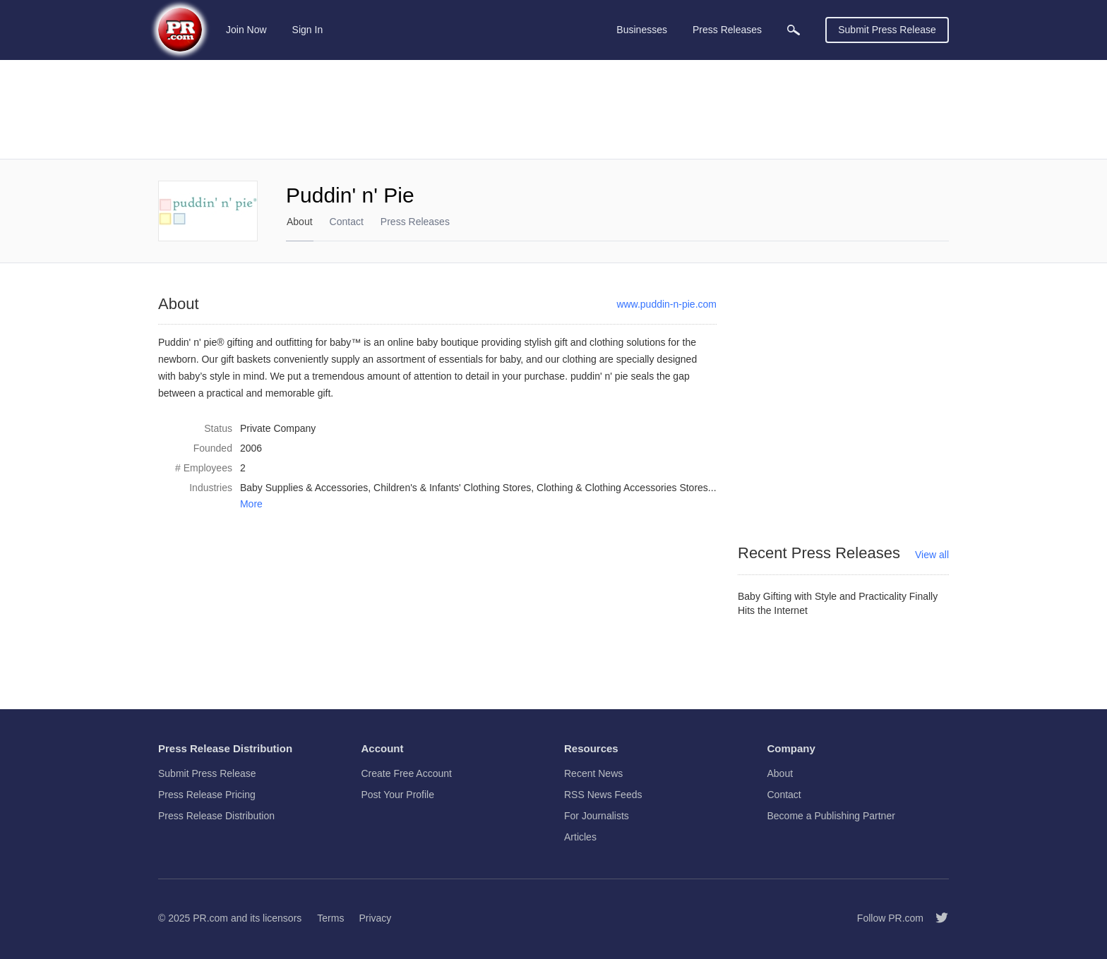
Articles (580, 837)
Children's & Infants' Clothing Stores (452, 487)
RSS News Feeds (603, 794)
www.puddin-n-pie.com (666, 304)
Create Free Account (406, 773)
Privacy (375, 918)
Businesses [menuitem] (641, 29)
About (300, 221)
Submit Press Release (887, 29)
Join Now (246, 29)
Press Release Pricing (207, 794)
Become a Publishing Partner (831, 815)
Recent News (593, 773)
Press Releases (415, 221)
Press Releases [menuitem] (727, 29)
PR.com (210, 918)
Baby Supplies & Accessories (304, 487)
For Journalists (596, 815)
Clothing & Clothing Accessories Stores (622, 487)
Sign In (307, 29)
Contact (347, 221)
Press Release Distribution (216, 815)
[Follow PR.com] (936, 918)
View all (932, 554)
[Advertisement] (553, 109)
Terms (330, 918)
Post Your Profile (398, 794)
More (251, 503)
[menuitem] (793, 30)
